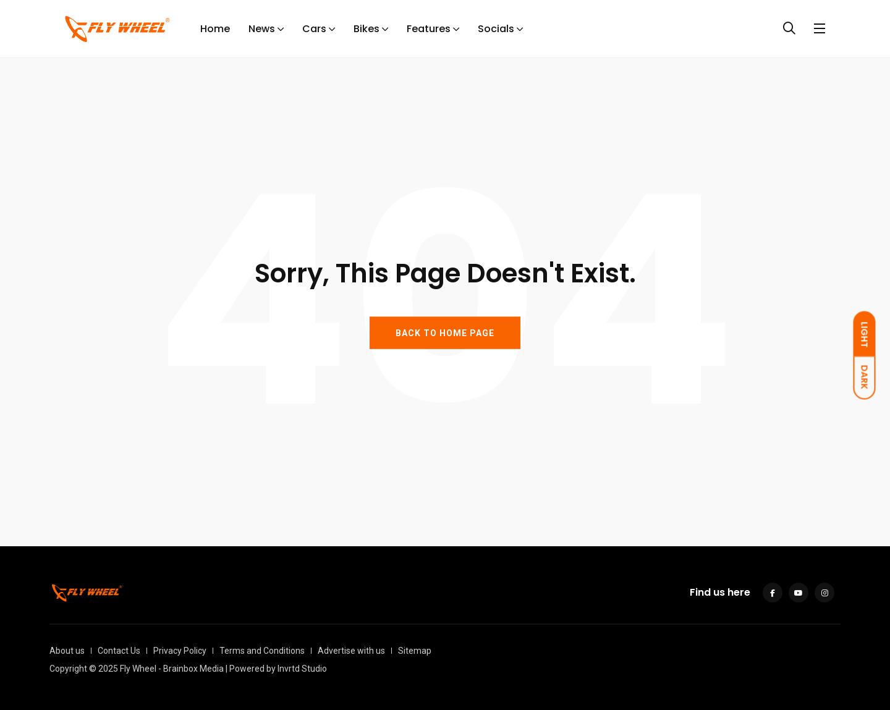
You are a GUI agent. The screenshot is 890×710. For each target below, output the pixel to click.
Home (215, 29)
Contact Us (119, 651)
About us (67, 651)
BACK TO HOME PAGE (445, 332)
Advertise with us (351, 651)
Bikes (366, 29)
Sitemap (414, 651)
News (261, 29)
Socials (496, 29)
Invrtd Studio (302, 669)
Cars (314, 29)
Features (429, 29)
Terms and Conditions (262, 651)
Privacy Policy (179, 651)
